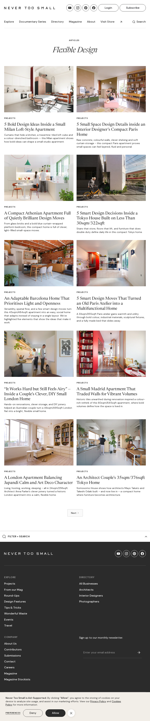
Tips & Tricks (12, 607)
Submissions (12, 655)
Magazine (10, 673)
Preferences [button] (13, 713)
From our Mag (13, 590)
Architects (86, 590)
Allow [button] (55, 713)
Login (108, 8)
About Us (10, 643)
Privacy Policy (98, 701)
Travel (8, 625)
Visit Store (107, 21)
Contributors (13, 649)
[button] (9, 22)
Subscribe (132, 8)
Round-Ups (11, 595)
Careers (9, 667)
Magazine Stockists (17, 679)
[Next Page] (75, 513)
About (91, 21)
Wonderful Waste (15, 613)
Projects (9, 118)
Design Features (15, 601)
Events (8, 619)
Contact (9, 661)
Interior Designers (91, 595)
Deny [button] (33, 713)
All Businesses (88, 583)
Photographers (89, 601)
